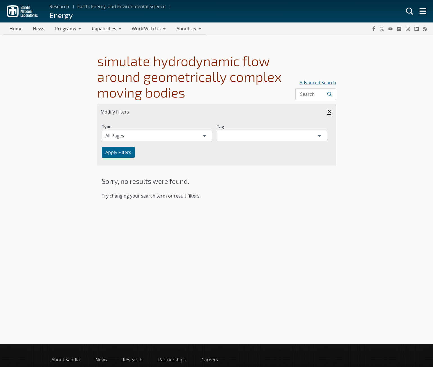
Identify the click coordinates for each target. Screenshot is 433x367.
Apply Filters (118, 153)
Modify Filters (120, 112)
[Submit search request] (330, 95)
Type (107, 127)
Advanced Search (318, 83)
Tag (220, 127)
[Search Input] (315, 95)
